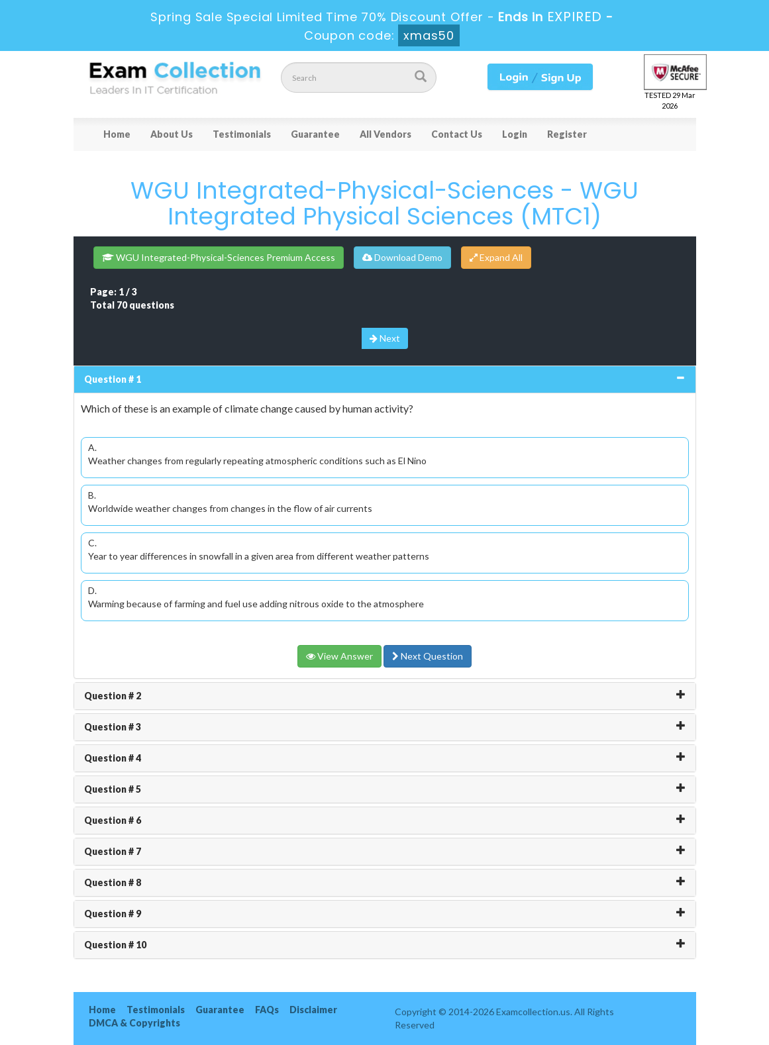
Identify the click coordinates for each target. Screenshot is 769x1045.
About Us (171, 134)
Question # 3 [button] (112, 726)
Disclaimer (313, 1009)
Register (567, 134)
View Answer (339, 656)
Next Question (427, 656)
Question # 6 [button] (112, 820)
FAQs (267, 1009)
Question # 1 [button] (112, 379)
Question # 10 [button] (115, 944)
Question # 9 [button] (112, 913)
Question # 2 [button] (112, 695)
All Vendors (385, 134)
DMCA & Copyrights (134, 1022)
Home (116, 134)
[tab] (384, 379)
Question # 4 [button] (112, 758)
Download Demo (402, 257)
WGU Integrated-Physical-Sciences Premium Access (218, 257)
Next (385, 338)
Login (514, 134)
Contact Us (456, 134)
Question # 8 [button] (112, 882)
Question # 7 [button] (112, 851)
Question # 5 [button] (112, 789)
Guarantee (315, 134)
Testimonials (242, 134)
